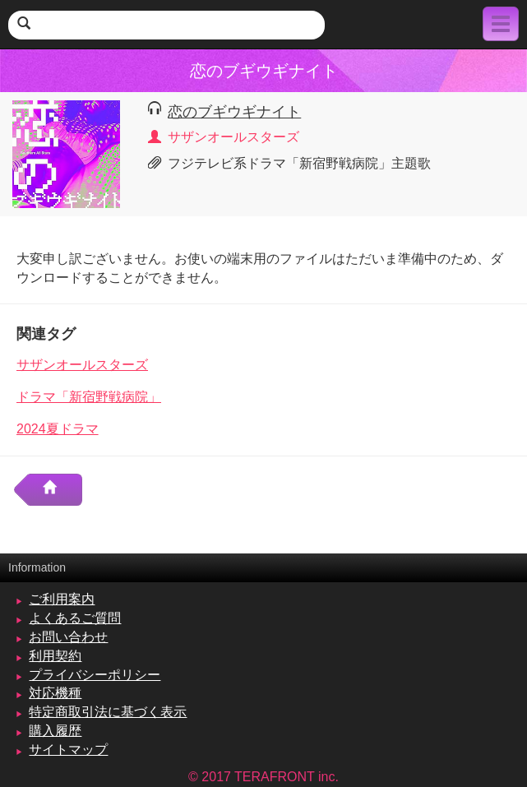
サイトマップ (68, 750)
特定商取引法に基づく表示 (108, 712)
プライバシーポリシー (94, 675)
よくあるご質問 (75, 618)
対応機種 (55, 693)
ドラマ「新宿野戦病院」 (88, 397)
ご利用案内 (62, 599)
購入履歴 (55, 731)
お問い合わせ (68, 637)
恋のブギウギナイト (234, 111)
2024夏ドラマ (57, 429)
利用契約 (55, 656)
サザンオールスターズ (82, 365)
